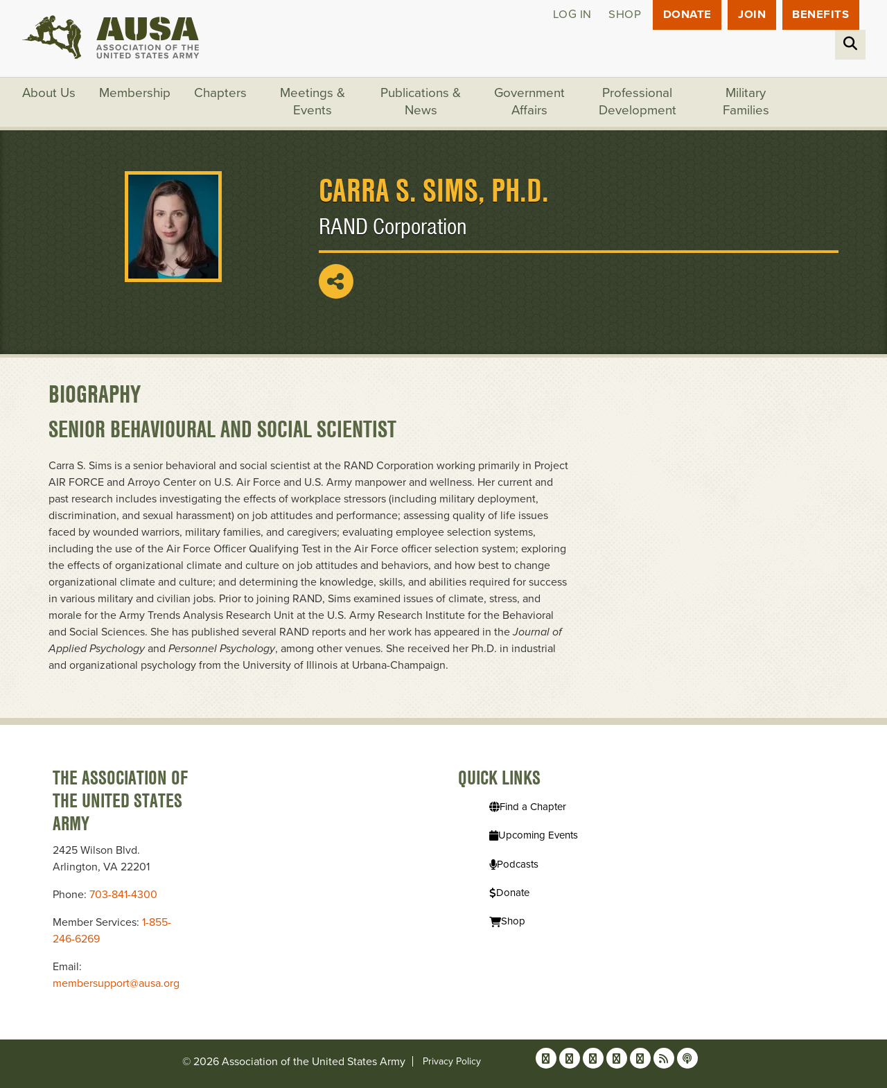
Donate (685, 15)
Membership (135, 93)
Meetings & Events (313, 102)
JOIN (751, 15)
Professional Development (638, 102)
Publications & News (421, 102)
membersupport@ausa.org (116, 983)
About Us (49, 93)
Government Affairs (529, 102)
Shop (622, 15)
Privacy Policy (452, 1061)
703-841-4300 (123, 895)
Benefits (820, 15)
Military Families (746, 102)
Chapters (221, 93)
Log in (569, 15)
